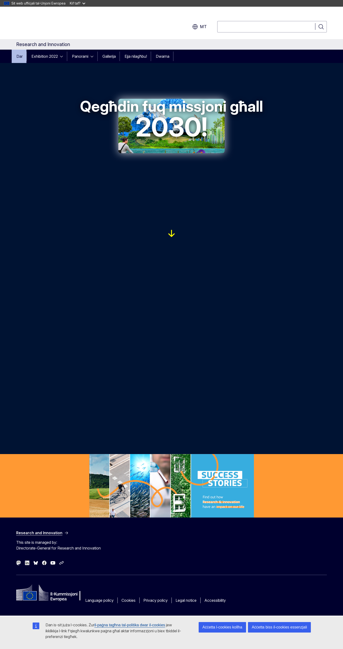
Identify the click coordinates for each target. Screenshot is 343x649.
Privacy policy (155, 600)
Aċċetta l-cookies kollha (222, 627)
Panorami (80, 56)
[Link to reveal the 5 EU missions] (171, 233)
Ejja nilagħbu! (136, 56)
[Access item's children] (63, 56)
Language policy (99, 600)
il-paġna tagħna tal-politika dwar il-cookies (129, 625)
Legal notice (186, 600)
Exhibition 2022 (44, 56)
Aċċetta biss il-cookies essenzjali (279, 627)
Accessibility (215, 600)
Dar (19, 56)
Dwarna (162, 56)
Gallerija (109, 56)
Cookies (128, 600)
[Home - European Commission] (54, 23)
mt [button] (199, 27)
